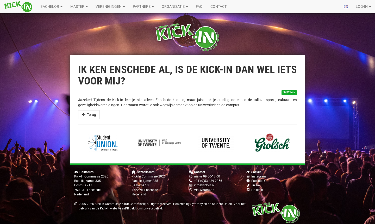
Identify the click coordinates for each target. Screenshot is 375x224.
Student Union (222, 204)
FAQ (199, 6)
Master (79, 6)
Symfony (196, 204)
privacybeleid (152, 208)
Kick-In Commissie (108, 204)
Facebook (258, 181)
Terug (89, 115)
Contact (218, 6)
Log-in (363, 6)
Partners (143, 6)
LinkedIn (257, 190)
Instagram (258, 176)
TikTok (255, 185)
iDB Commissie (135, 204)
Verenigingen (110, 6)
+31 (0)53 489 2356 (208, 181)
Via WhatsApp (204, 190)
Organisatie (175, 6)
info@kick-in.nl (204, 185)
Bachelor (51, 6)
